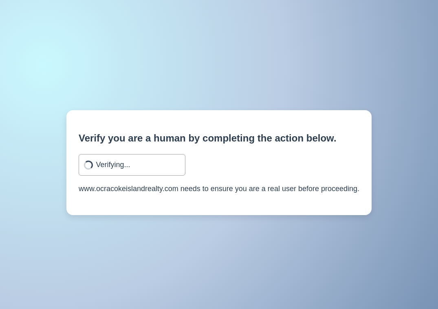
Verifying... (113, 165)
